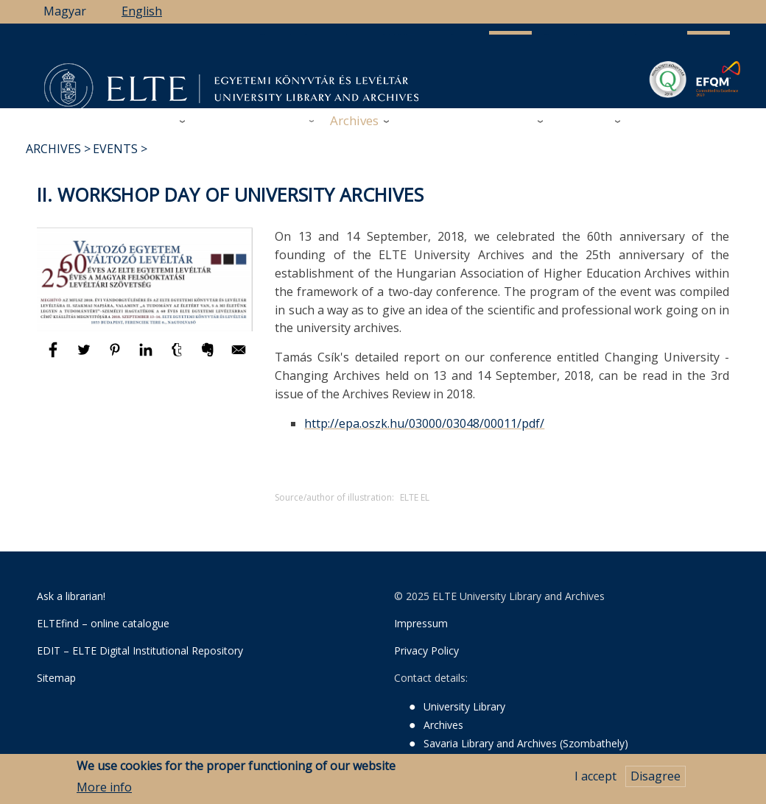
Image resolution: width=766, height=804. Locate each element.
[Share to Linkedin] (147, 356)
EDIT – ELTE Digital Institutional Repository (140, 650)
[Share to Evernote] (209, 356)
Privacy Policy (426, 650)
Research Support (251, 120)
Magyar (64, 11)
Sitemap (56, 678)
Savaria (511, 120)
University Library (464, 706)
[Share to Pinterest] (116, 356)
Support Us (438, 121)
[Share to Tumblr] (178, 356)
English (142, 11)
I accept (595, 779)
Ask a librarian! (71, 596)
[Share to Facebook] (54, 356)
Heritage (583, 120)
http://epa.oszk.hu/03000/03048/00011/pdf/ (424, 423)
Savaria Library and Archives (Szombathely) (526, 743)
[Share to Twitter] (85, 356)
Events (115, 149)
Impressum (421, 623)
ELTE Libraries (678, 121)
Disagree (655, 779)
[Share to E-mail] (239, 356)
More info (104, 789)
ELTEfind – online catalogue (103, 623)
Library (152, 120)
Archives (354, 120)
